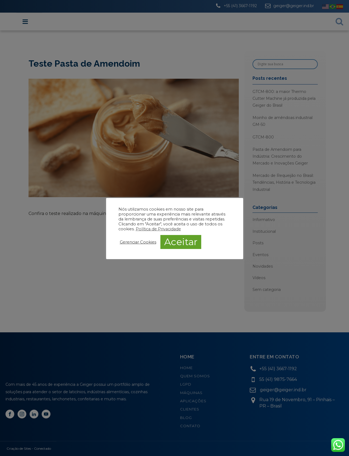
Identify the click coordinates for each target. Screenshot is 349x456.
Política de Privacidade (158, 228)
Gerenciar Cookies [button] (138, 242)
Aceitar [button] (180, 242)
